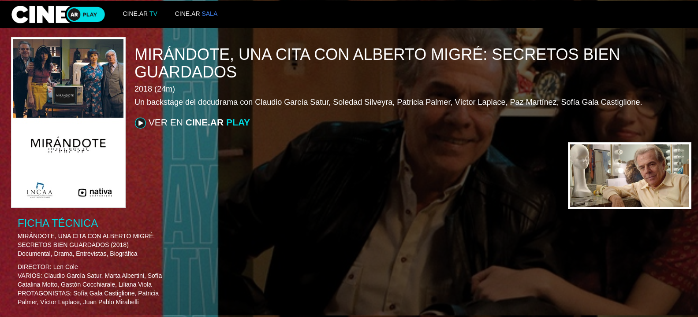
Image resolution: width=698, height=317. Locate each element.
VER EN (192, 123)
